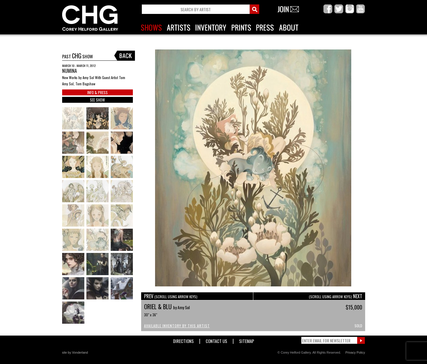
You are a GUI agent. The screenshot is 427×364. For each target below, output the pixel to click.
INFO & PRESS (97, 92)
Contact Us (216, 340)
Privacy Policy (355, 352)
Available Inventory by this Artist (177, 325)
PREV (170, 296)
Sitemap (246, 340)
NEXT (335, 296)
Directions (183, 340)
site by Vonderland (75, 352)
